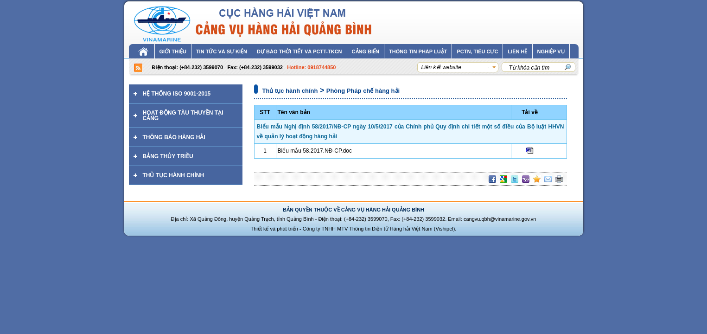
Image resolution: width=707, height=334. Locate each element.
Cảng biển (365, 51)
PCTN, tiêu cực (477, 51)
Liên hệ (517, 51)
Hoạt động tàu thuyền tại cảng (183, 115)
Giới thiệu (172, 51)
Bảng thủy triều (168, 156)
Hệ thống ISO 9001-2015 (177, 93)
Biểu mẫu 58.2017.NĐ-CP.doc (315, 151)
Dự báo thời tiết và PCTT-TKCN (299, 51)
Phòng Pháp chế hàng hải (363, 90)
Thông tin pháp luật (418, 51)
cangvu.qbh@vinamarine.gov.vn (500, 219)
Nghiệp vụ (551, 51)
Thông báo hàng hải (174, 137)
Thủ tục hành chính (173, 175)
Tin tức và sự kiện (221, 51)
